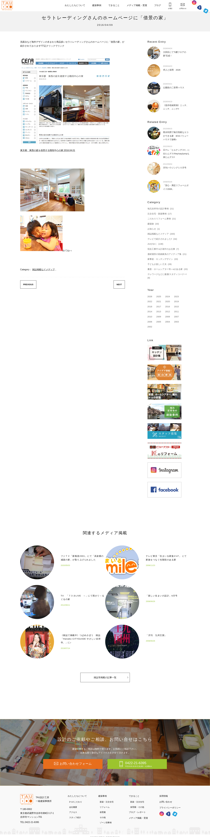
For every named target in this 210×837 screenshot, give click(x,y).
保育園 (103, 809)
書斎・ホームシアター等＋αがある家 (165, 269)
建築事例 (96, 5)
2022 (149, 301)
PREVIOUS (28, 284)
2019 (176, 301)
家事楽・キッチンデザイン (160, 259)
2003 (176, 321)
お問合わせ (182, 6)
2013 (158, 311)
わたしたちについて (75, 5)
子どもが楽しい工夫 (157, 264)
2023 (176, 296)
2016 (167, 306)
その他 (103, 814)
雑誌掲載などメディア (43, 269)
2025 (158, 296)
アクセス (73, 809)
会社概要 (73, 804)
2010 (149, 316)
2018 (149, 306)
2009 (158, 316)
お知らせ (151, 229)
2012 (167, 311)
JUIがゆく (152, 244)
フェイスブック (199, 7)
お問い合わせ (165, 798)
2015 (176, 306)
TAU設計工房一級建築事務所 (44, 796)
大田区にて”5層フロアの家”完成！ (174, 52)
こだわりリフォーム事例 (159, 218)
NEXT (119, 284)
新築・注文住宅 (107, 799)
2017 (158, 306)
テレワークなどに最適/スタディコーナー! (167, 274)
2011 (176, 311)
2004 (167, 321)
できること (114, 5)
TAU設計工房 (7, 5)
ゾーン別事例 (106, 819)
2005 (158, 321)
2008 (167, 316)
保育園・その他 (137, 804)
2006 (149, 321)
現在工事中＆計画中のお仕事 (161, 249)
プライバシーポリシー (170, 804)
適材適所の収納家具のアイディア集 (164, 254)
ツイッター (205, 10)
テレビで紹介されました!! (159, 239)
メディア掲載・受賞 (137, 5)
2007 (176, 316)
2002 (149, 326)
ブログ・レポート (137, 809)
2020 (167, 301)
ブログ (157, 5)
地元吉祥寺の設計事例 (158, 208)
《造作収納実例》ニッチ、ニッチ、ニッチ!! (176, 105)
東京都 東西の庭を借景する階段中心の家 (47, 150)
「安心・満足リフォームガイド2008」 (176, 185)
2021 (158, 301)
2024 (167, 296)
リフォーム (105, 804)
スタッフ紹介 (75, 814)
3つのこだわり (75, 799)
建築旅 (150, 224)
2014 (149, 311)
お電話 (170, 6)
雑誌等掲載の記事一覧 (111, 680)
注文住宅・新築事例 (157, 213)
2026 (149, 296)
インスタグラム (194, 3)
